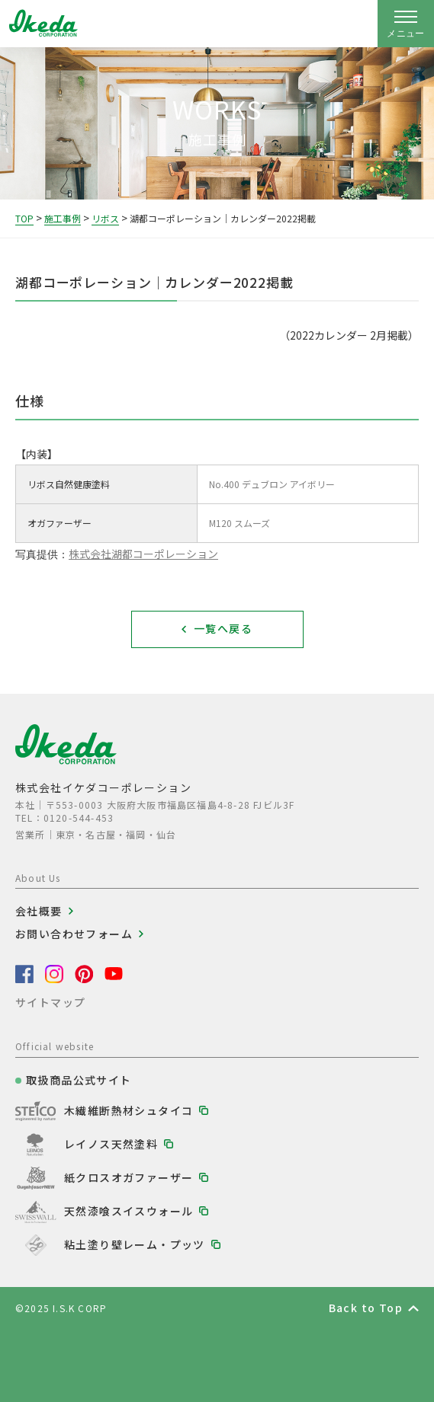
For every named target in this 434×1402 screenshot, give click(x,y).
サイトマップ (50, 1002)
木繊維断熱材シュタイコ (128, 1110)
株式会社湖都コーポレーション (143, 553)
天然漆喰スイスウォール (128, 1210)
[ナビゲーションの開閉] (406, 23)
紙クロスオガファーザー (128, 1177)
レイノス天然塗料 (111, 1143)
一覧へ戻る (223, 628)
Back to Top (366, 1307)
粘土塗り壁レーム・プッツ (134, 1244)
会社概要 (39, 910)
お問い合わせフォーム (74, 933)
